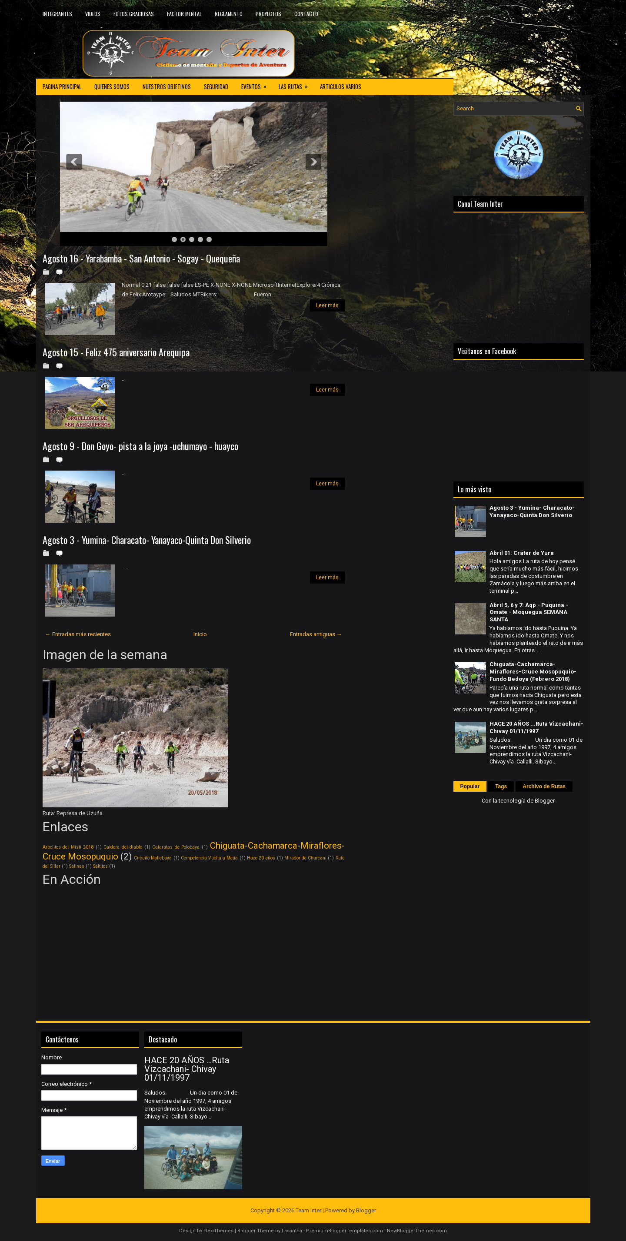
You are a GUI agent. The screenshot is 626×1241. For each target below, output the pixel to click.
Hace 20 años (261, 858)
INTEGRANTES (57, 13)
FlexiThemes (218, 1231)
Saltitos (100, 866)
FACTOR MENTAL (184, 13)
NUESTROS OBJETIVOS (167, 86)
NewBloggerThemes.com (417, 1231)
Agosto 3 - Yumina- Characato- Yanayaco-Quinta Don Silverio (147, 539)
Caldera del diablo (122, 847)
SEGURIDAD (216, 86)
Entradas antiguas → (316, 634)
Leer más (327, 305)
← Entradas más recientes (78, 634)
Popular (470, 786)
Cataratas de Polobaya (176, 847)
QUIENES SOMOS (112, 86)
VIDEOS (92, 13)
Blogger (544, 800)
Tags (501, 786)
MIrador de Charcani (305, 858)
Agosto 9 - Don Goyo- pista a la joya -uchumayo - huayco (140, 445)
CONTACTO (306, 13)
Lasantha (292, 1231)
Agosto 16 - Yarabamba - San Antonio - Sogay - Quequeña (141, 258)
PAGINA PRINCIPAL (62, 86)
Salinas (76, 866)
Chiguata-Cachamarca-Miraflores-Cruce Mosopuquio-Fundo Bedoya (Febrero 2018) (532, 671)
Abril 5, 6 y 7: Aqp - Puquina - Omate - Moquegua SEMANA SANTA (528, 612)
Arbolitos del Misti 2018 (68, 847)
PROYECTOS (268, 13)
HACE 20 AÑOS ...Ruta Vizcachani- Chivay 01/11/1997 (536, 727)
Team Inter (308, 1210)
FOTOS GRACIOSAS (133, 13)
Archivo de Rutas (544, 786)
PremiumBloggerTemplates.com (344, 1231)
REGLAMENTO (229, 13)
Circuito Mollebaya (153, 858)
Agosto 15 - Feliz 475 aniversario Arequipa (116, 352)
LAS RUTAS (296, 84)
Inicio (200, 634)
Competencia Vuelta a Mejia (209, 858)
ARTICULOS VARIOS (340, 86)
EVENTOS (256, 84)
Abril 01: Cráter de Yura (521, 553)
